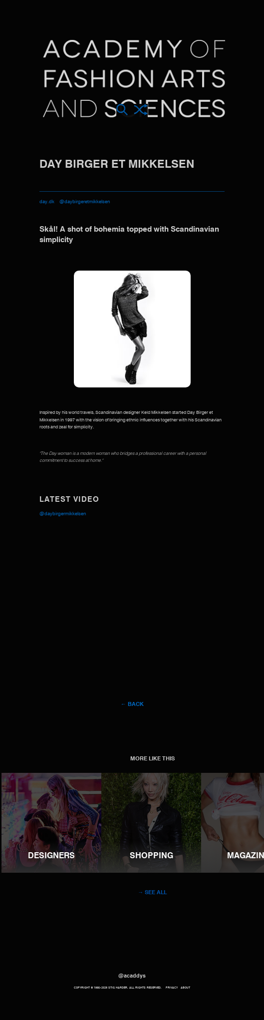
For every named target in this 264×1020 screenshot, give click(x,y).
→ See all (152, 893)
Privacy (172, 988)
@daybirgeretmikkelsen (84, 202)
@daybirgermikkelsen (62, 514)
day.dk (46, 202)
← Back (131, 704)
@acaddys (132, 976)
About (185, 988)
